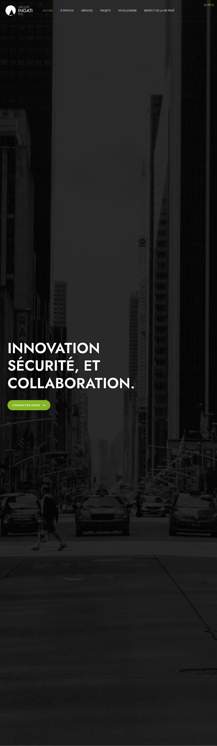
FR (209, 5)
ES (212, 5)
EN (205, 5)
